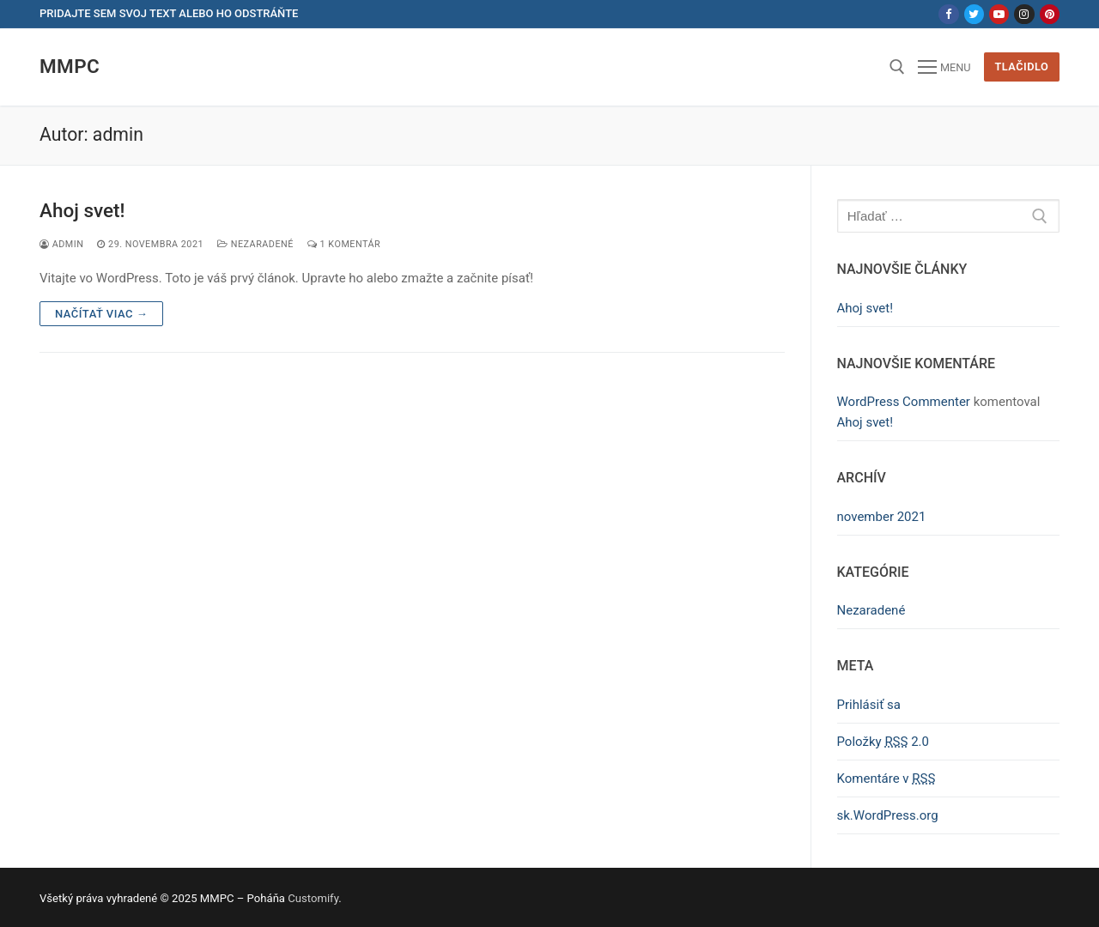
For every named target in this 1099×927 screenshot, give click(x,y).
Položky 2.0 (883, 741)
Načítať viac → (101, 313)
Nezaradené (255, 244)
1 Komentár (343, 244)
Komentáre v (886, 778)
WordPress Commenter (903, 401)
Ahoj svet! (82, 210)
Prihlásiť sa (869, 704)
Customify (313, 898)
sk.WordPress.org (887, 815)
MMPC (69, 66)
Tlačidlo (1021, 66)
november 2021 (881, 516)
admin (61, 244)
